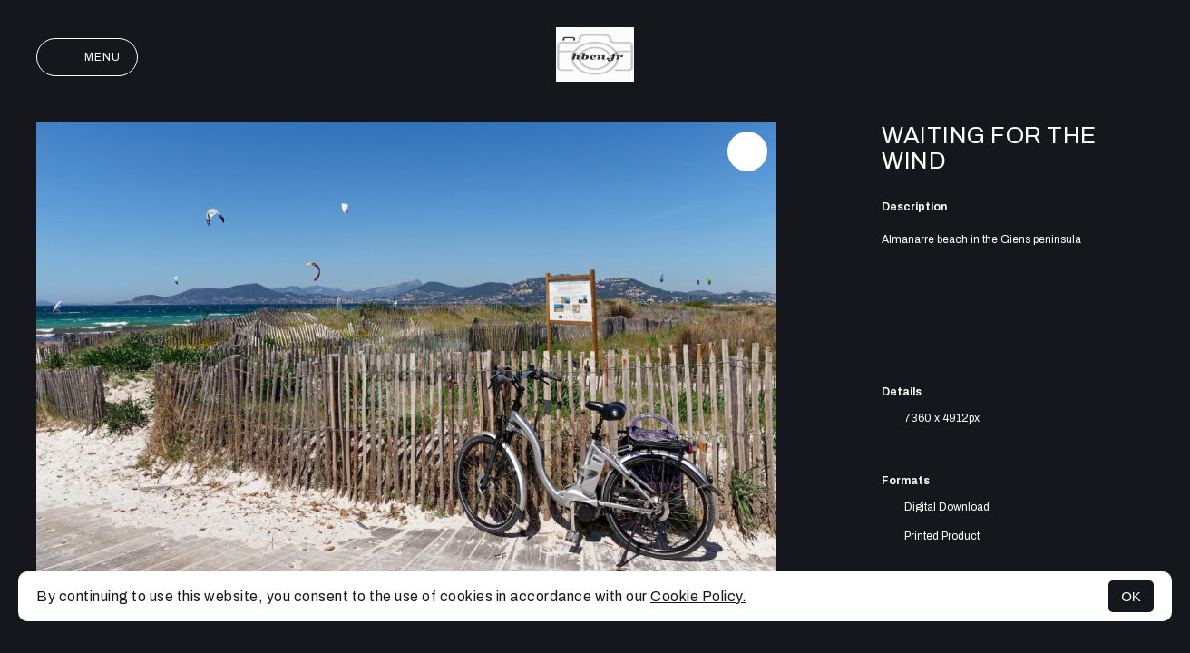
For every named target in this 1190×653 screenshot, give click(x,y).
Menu (87, 57)
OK (1131, 596)
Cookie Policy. (698, 596)
